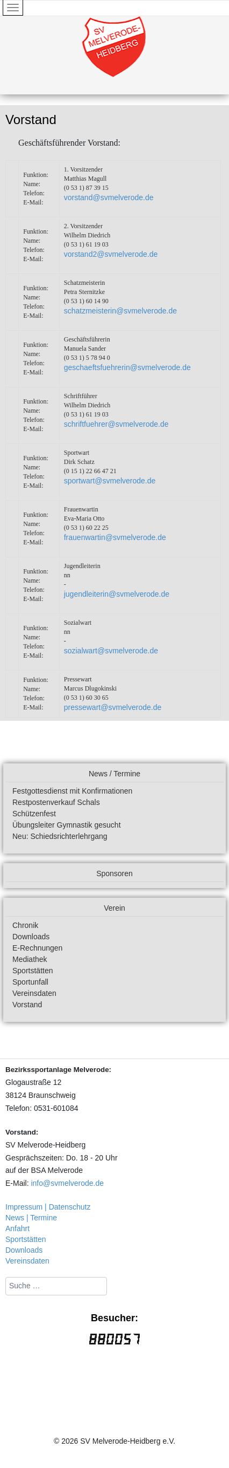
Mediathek (29, 959)
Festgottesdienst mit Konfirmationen (72, 791)
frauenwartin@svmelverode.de (115, 537)
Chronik (25, 925)
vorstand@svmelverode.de (109, 197)
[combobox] (56, 1286)
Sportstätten (32, 970)
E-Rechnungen (37, 948)
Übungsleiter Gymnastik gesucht (66, 825)
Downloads (30, 936)
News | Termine (31, 1217)
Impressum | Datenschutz (47, 1207)
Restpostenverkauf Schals (56, 802)
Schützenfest (34, 813)
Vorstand (27, 1004)
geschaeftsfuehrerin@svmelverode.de (127, 367)
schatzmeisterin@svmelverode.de (120, 310)
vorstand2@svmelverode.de (111, 254)
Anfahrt (17, 1228)
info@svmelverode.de (67, 1183)
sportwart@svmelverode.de (110, 480)
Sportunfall (30, 982)
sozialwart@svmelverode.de (111, 650)
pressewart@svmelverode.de (113, 707)
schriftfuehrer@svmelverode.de (116, 424)
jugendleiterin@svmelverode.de (116, 594)
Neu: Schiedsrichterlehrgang (60, 836)
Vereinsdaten (34, 993)
